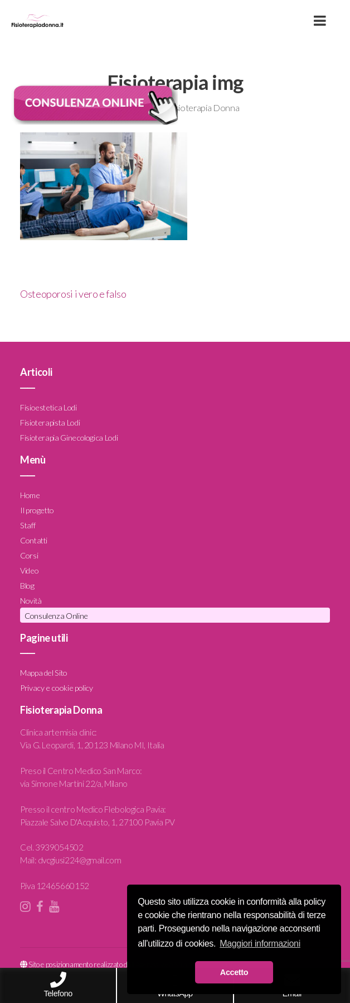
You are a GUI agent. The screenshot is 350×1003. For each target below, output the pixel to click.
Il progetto (37, 510)
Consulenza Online (56, 615)
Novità (31, 600)
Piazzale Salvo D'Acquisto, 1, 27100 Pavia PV (97, 822)
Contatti (33, 540)
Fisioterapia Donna (203, 107)
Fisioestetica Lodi (48, 407)
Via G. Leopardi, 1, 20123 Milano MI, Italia (92, 745)
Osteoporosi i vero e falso (73, 294)
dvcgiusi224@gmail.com (79, 860)
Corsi (29, 555)
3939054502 (59, 847)
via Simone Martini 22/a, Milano (74, 783)
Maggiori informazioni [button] (260, 943)
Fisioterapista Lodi (50, 422)
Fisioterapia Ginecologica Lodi (69, 437)
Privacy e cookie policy (56, 687)
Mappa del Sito (43, 672)
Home (30, 495)
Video (29, 570)
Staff (27, 525)
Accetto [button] (234, 972)
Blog (27, 585)
